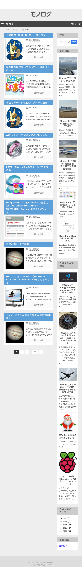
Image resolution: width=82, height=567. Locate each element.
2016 (65, 525)
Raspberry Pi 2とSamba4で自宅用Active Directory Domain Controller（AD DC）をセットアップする (27, 207)
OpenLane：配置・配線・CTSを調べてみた (68, 204)
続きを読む (39, 57)
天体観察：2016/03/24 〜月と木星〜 (27, 35)
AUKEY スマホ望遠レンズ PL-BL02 (26, 135)
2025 (65, 518)
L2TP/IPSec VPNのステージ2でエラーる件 (28, 169)
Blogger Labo (46, 565)
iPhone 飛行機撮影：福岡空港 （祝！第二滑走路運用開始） (67, 165)
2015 (65, 528)
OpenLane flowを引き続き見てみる (67, 238)
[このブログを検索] (64, 42)
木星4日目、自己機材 (17, 244)
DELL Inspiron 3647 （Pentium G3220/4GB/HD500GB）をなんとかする (28, 279)
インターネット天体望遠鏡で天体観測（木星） (28, 316)
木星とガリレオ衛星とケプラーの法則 (26, 103)
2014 (65, 531)
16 (35, 352)
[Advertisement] (16, 4)
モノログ (40, 14)
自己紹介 (63, 546)
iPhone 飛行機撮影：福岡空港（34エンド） (67, 123)
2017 (65, 521)
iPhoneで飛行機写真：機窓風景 (67, 79)
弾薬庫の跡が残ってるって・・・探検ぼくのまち (28, 69)
